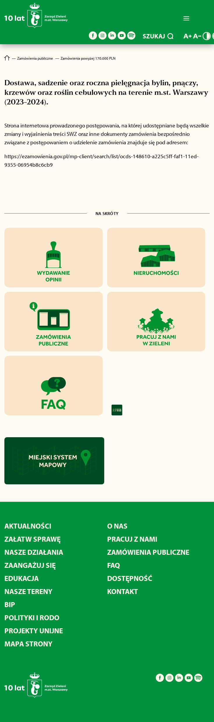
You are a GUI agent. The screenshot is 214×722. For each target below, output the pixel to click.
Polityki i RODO (31, 617)
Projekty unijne (33, 630)
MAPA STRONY (28, 643)
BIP (9, 604)
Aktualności (27, 525)
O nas (117, 525)
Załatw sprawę (32, 538)
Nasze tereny (28, 591)
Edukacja (21, 578)
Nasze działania (33, 551)
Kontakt (122, 591)
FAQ (113, 565)
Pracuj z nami (132, 538)
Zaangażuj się (30, 565)
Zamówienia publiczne (148, 551)
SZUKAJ (158, 36)
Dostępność (129, 578)
